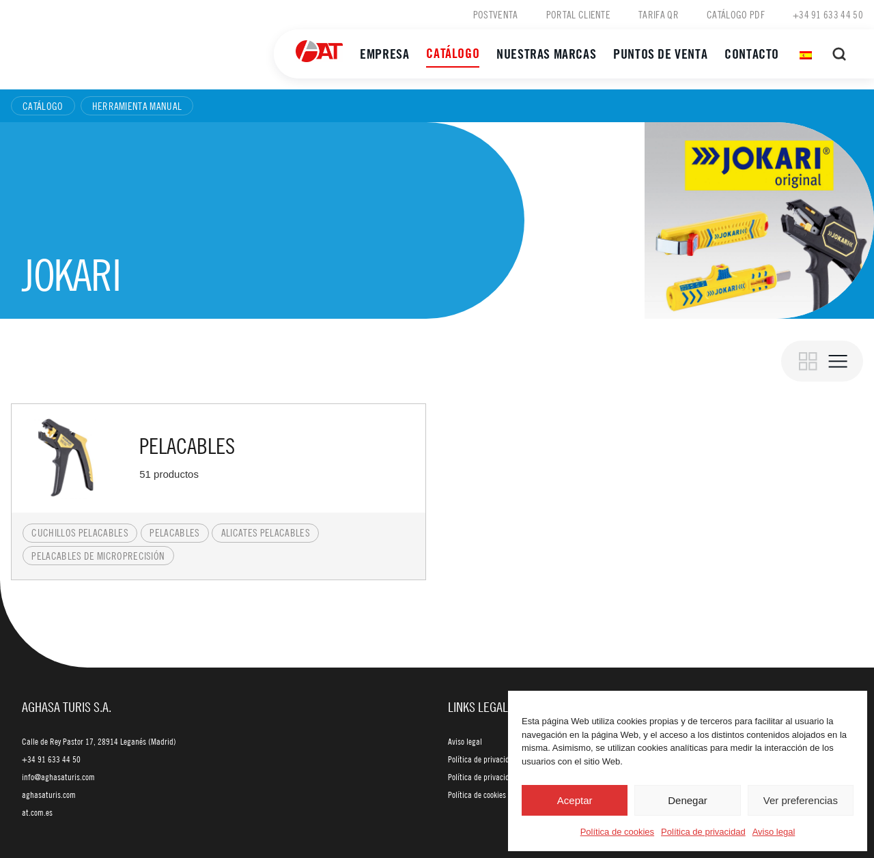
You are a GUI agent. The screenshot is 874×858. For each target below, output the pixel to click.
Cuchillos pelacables (79, 532)
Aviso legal (773, 832)
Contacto (751, 53)
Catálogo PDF (736, 14)
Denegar (687, 800)
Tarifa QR (658, 14)
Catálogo (452, 52)
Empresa (384, 53)
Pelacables (174, 532)
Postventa (495, 14)
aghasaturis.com (49, 794)
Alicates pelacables (265, 532)
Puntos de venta (660, 53)
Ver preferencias (800, 800)
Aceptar (575, 800)
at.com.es (37, 812)
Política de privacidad (703, 832)
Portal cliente (578, 14)
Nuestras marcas (546, 53)
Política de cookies (617, 832)
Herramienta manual (137, 106)
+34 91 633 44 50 (828, 14)
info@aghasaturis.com (58, 776)
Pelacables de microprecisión (98, 555)
